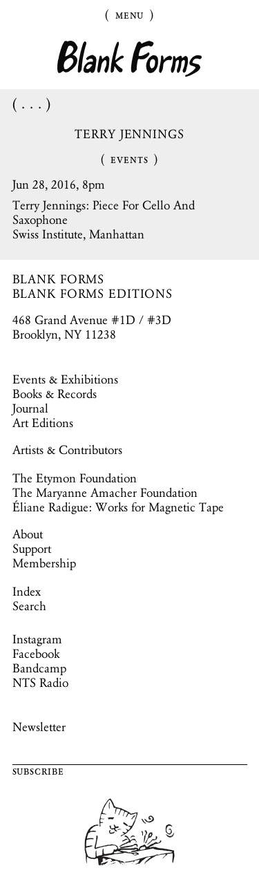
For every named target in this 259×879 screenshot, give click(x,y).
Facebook (35, 654)
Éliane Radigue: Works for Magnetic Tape (118, 507)
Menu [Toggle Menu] (129, 14)
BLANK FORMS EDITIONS (92, 294)
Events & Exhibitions (65, 379)
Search (29, 606)
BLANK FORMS (58, 279)
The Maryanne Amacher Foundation (105, 493)
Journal (30, 408)
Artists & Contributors (67, 450)
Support (31, 549)
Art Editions (42, 423)
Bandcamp (39, 668)
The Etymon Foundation (74, 478)
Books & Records (54, 394)
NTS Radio (40, 683)
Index (26, 591)
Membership (44, 563)
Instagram (37, 639)
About (27, 534)
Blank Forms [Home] (129, 59)
